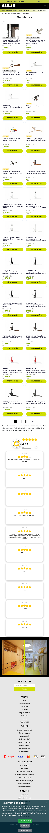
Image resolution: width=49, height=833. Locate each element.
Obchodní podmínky (24, 742)
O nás (24, 700)
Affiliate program (24, 748)
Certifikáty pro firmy (24, 777)
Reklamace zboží (24, 739)
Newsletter (24, 706)
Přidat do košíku (12, 52)
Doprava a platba (24, 733)
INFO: (40, 1)
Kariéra (24, 719)
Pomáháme (24, 716)
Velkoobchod (24, 765)
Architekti (24, 768)
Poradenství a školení (24, 771)
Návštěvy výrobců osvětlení (24, 774)
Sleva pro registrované (24, 730)
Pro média (24, 710)
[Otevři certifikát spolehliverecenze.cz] (29, 439)
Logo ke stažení (24, 713)
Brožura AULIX (24, 722)
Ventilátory (25, 13)
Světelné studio (24, 703)
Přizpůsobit (25, 825)
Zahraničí (24, 795)
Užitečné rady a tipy (24, 798)
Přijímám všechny (25, 820)
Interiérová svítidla (13, 13)
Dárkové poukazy (24, 745)
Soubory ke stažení (24, 784)
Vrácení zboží (24, 736)
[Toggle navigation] (44, 6)
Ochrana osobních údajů (24, 780)
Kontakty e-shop (24, 751)
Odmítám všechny (25, 830)
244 (26, 448)
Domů (4, 13)
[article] (24, 460)
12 (33, 421)
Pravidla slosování (24, 787)
